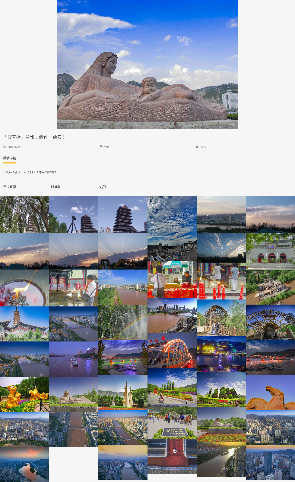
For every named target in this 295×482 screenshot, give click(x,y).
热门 (102, 187)
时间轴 (56, 187)
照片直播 (9, 187)
